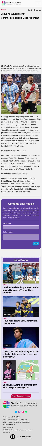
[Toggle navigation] (37, 3)
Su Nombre (7, 223)
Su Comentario (8, 232)
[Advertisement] (21, 43)
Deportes (37, 10)
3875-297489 (16, 417)
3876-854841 (23, 419)
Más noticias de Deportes (21, 396)
